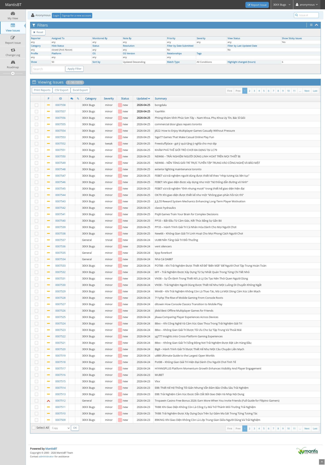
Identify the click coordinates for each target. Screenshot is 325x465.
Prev (238, 90)
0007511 (60, 407)
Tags (199, 53)
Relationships (174, 53)
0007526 (60, 310)
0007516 (60, 375)
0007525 (60, 317)
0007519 (60, 355)
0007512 (60, 400)
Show (34, 62)
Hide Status (58, 45)
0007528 (60, 298)
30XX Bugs (282, 4)
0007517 (60, 368)
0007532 (60, 272)
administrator (46, 456)
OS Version (129, 53)
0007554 (60, 130)
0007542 (60, 208)
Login (56, 15)
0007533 (60, 265)
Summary (161, 98)
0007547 (60, 175)
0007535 (60, 253)
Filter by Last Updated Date (242, 45)
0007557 (60, 111)
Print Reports (42, 90)
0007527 (60, 304)
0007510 (60, 413)
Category (36, 45)
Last (315, 90)
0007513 (60, 394)
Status (95, 45)
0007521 (60, 343)
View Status (234, 38)
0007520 (60, 349)
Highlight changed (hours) (241, 62)
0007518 (60, 362)
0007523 (60, 330)
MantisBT (51, 448)
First (229, 90)
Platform (56, 53)
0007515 (60, 381)
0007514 (60, 388)
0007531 (60, 278)
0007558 (60, 105)
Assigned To (58, 38)
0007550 (60, 156)
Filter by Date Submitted (180, 45)
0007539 (60, 227)
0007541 (60, 214)
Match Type (173, 62)
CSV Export (61, 90)
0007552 (60, 143)
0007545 (60, 188)
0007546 (60, 182)
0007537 (60, 240)
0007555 (60, 124)
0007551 (60, 150)
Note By (127, 38)
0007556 (60, 118)
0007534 (60, 259)
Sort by (96, 62)
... (300, 90)
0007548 (60, 169)
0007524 (60, 323)
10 (288, 90)
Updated (142, 98)
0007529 (60, 291)
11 (294, 90)
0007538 (60, 233)
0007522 (60, 336)
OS (94, 53)
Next (306, 90)
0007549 (60, 163)
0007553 (60, 137)
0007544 (60, 195)
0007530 (60, 285)
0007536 (60, 246)
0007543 (60, 201)
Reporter (36, 38)
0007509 (60, 420)
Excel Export (80, 90)
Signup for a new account (76, 15)
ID (60, 98)
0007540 (60, 220)
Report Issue (257, 5)
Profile (34, 53)
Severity (201, 38)
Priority (171, 38)
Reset (38, 32)
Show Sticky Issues (292, 38)
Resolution (129, 45)
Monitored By (99, 38)
